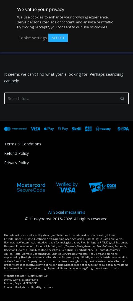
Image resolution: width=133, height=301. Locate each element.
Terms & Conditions (22, 144)
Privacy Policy (16, 162)
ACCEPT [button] (58, 37)
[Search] (60, 98)
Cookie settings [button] (33, 38)
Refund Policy (16, 153)
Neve (9, 295)
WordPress (51, 295)
